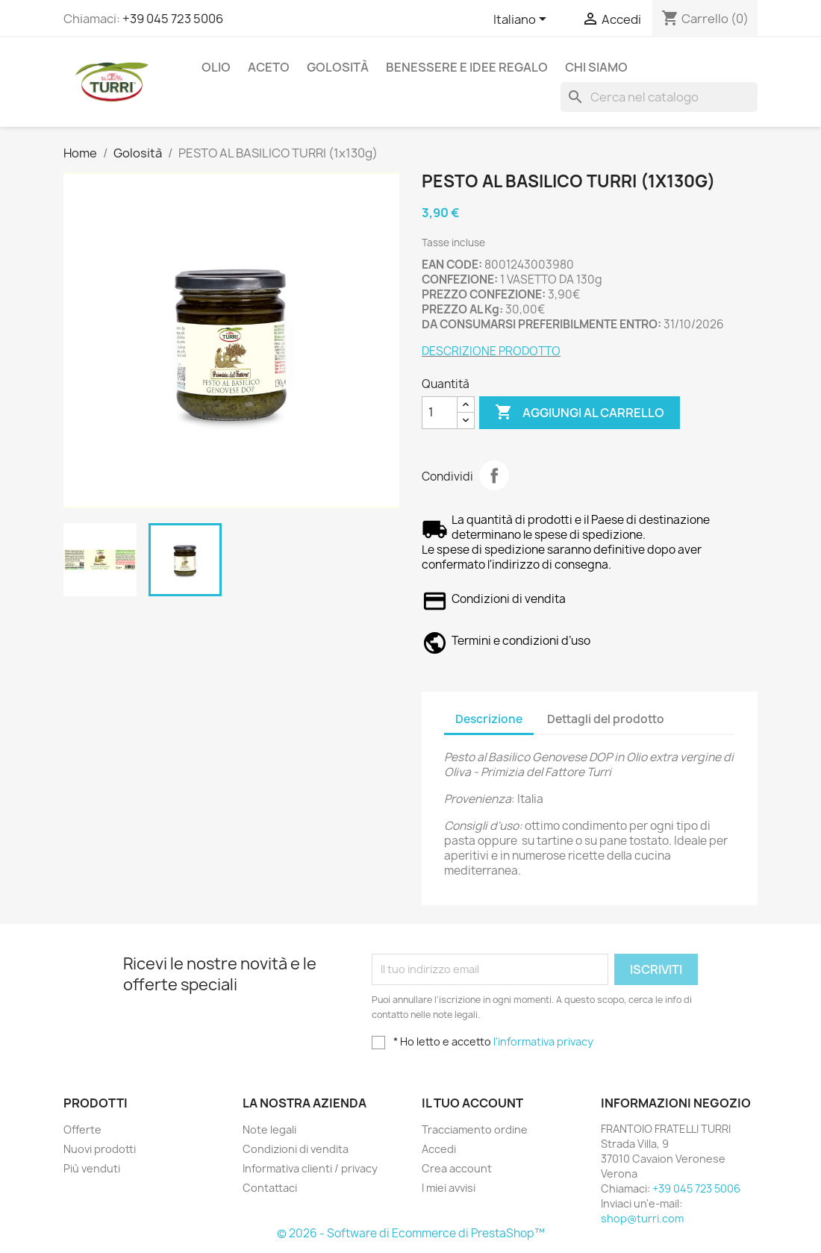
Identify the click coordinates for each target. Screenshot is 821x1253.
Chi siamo (596, 67)
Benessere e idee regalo (467, 67)
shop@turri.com (642, 1218)
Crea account (457, 1168)
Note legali (269, 1129)
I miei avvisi (448, 1188)
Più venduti (91, 1168)
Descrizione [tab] (488, 719)
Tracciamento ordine (475, 1129)
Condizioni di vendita (296, 1149)
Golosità (338, 67)
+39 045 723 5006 (172, 18)
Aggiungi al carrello (579, 412)
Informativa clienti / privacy (310, 1168)
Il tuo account (472, 1103)
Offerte (82, 1129)
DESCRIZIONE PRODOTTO (491, 351)
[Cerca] (659, 97)
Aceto (269, 67)
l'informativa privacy (543, 1041)
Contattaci (270, 1188)
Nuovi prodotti (99, 1149)
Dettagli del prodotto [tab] (605, 719)
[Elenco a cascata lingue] (522, 20)
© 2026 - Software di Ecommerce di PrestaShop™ (411, 1233)
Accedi (439, 1149)
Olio (216, 67)
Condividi (494, 475)
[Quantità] (440, 412)
